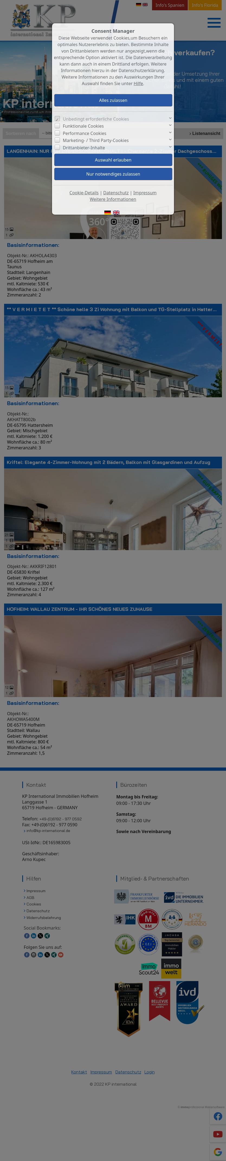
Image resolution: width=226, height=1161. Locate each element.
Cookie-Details (84, 193)
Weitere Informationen (113, 199)
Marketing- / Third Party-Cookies (96, 140)
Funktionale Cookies (83, 126)
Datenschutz (116, 193)
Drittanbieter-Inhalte (84, 148)
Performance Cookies (84, 133)
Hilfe (138, 83)
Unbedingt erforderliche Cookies (96, 119)
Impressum (145, 193)
